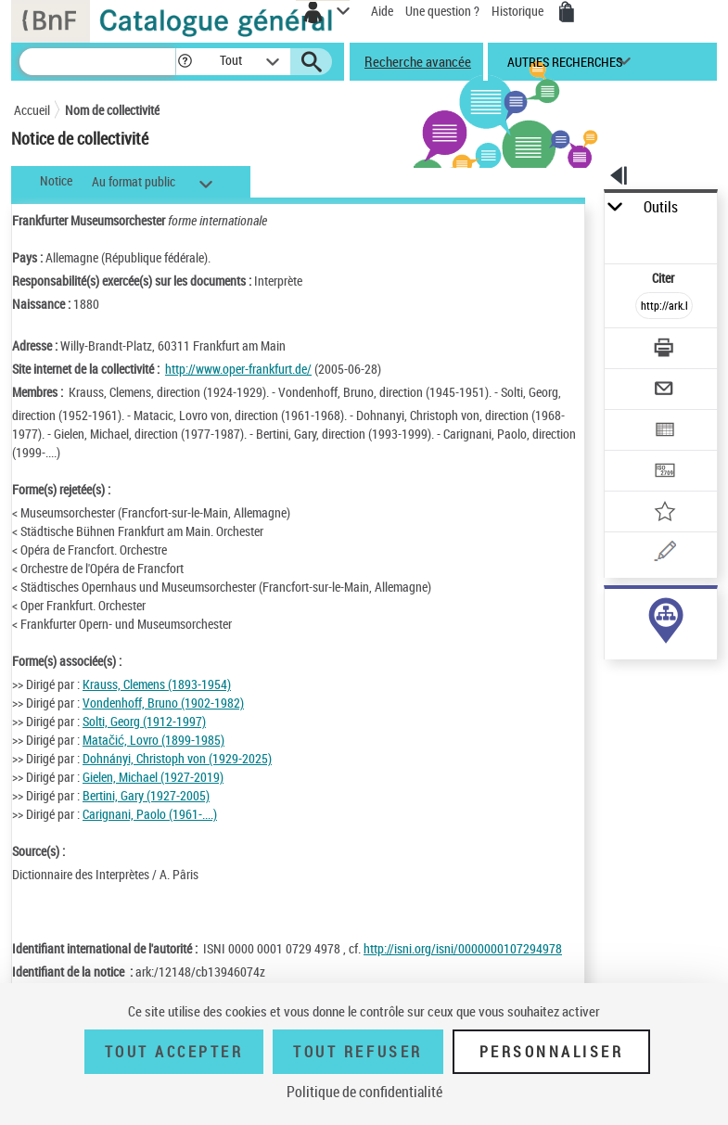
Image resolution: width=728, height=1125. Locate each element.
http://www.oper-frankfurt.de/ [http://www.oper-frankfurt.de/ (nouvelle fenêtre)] (238, 368)
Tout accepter (174, 1052)
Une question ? (442, 10)
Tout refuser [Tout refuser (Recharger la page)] (357, 1052)
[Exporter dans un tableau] (664, 431)
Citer (664, 278)
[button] (185, 61)
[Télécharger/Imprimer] (664, 350)
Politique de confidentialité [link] (364, 1091)
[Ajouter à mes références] (664, 513)
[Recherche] (97, 61)
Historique (519, 10)
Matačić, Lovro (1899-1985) (153, 739)
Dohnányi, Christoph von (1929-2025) (177, 758)
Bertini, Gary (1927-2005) (146, 795)
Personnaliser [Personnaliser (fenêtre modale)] (551, 1052)
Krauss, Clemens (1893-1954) (157, 684)
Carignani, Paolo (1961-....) (150, 814)
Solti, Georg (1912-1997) (144, 721)
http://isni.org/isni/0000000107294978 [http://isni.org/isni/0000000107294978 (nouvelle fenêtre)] (463, 948)
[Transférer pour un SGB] (664, 472)
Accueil (32, 110)
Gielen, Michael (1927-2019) (153, 777)
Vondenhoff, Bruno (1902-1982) (163, 702)
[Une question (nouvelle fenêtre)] (664, 554)
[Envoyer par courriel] (664, 390)
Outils (661, 207)
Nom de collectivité (112, 110)
